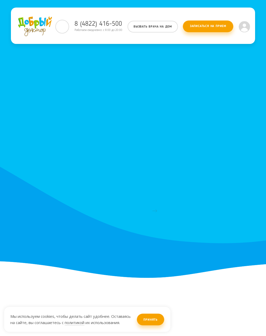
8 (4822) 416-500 (98, 24)
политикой (74, 322)
